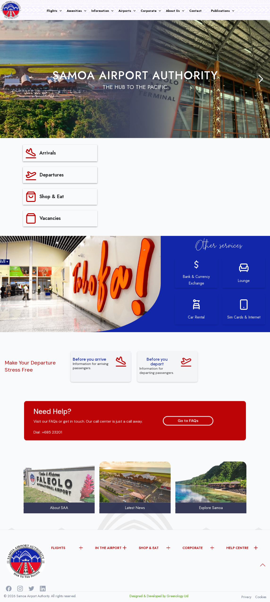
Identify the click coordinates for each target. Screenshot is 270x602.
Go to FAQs (188, 432)
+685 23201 (52, 444)
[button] (57, 11)
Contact (195, 10)
